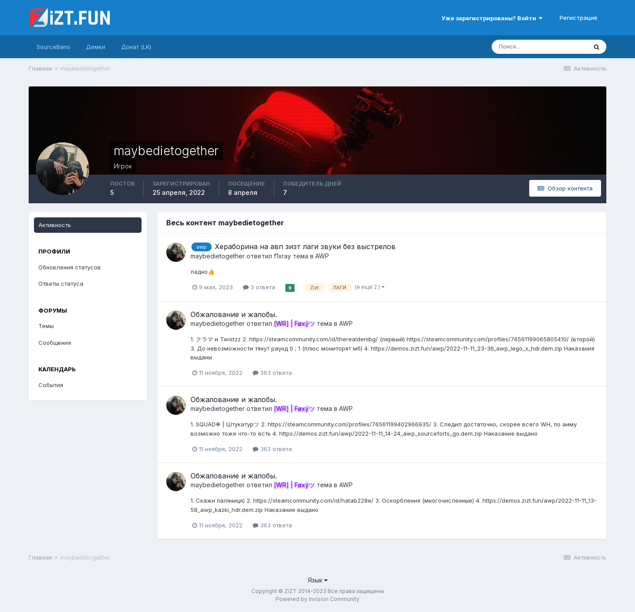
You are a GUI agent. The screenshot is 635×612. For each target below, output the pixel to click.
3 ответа (259, 287)
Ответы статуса (60, 283)
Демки (95, 46)
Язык (318, 580)
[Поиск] (539, 47)
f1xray (282, 256)
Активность (54, 224)
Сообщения (54, 342)
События (50, 384)
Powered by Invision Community (317, 599)
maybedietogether (217, 256)
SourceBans (53, 46)
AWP (322, 256)
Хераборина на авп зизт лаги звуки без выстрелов (305, 246)
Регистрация (578, 17)
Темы (46, 325)
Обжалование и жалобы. (233, 314)
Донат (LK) (136, 46)
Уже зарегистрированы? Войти (491, 18)
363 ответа (272, 372)
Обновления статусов (69, 267)
